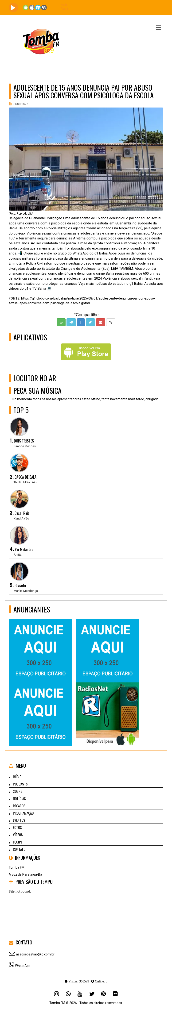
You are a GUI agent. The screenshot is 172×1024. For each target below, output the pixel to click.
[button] (158, 27)
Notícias (19, 798)
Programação (23, 813)
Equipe (17, 841)
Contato (19, 849)
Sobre (17, 791)
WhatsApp (23, 966)
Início (17, 776)
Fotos (17, 827)
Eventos (19, 820)
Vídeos (18, 834)
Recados (19, 805)
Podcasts (20, 783)
